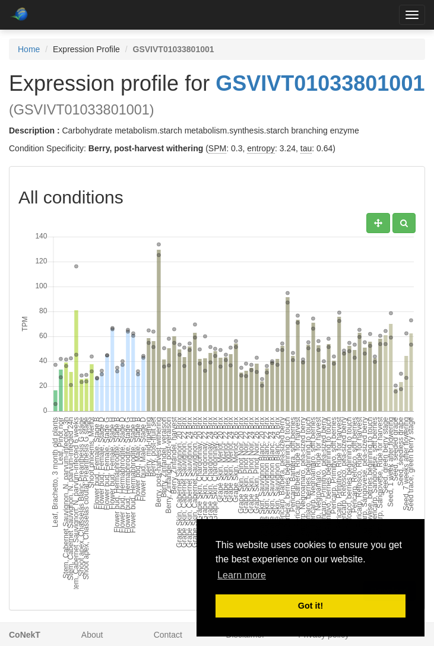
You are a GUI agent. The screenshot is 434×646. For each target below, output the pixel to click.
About (92, 634)
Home (29, 49)
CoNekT (24, 634)
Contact (168, 634)
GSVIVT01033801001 (320, 83)
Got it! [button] (310, 605)
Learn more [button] (241, 575)
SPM (217, 148)
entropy (261, 148)
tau (306, 148)
